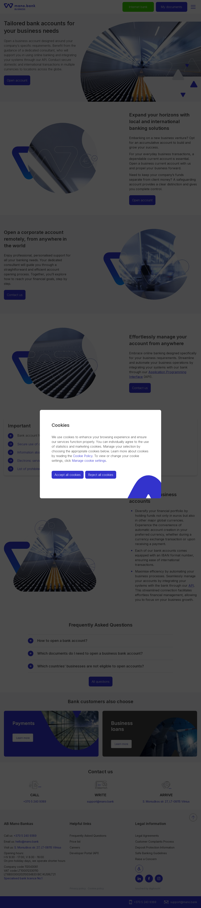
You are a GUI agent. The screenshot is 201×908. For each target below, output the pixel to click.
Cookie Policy (82, 456)
